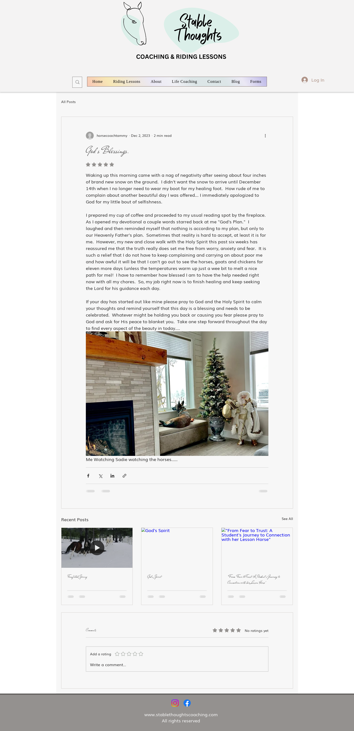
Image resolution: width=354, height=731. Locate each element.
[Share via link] (124, 475)
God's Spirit (154, 577)
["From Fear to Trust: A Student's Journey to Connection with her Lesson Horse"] (257, 548)
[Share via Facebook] (88, 475)
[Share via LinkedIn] (112, 475)
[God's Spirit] (177, 548)
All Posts (68, 101)
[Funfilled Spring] (97, 548)
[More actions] (265, 136)
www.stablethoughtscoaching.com (181, 714)
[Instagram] (175, 703)
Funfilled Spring (77, 577)
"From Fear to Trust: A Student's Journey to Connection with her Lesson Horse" (253, 580)
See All (287, 518)
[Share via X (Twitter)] (100, 475)
